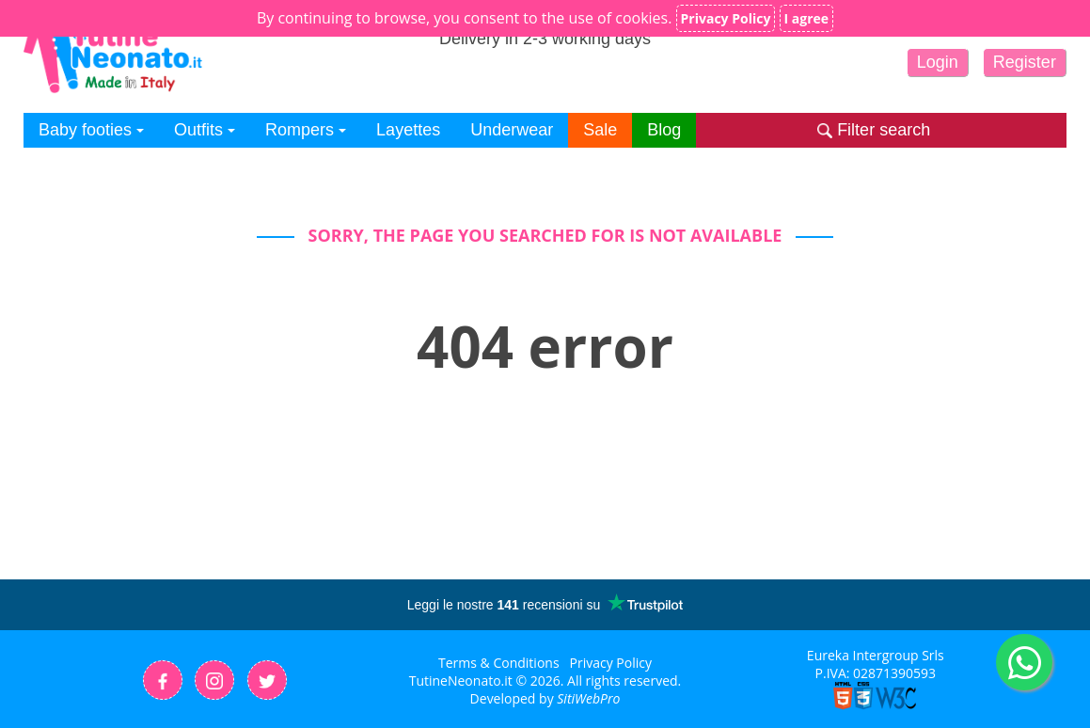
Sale (600, 129)
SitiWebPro (588, 698)
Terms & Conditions (499, 663)
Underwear (511, 129)
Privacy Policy (611, 663)
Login (937, 62)
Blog (664, 129)
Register (1024, 62)
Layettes (408, 129)
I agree (806, 18)
